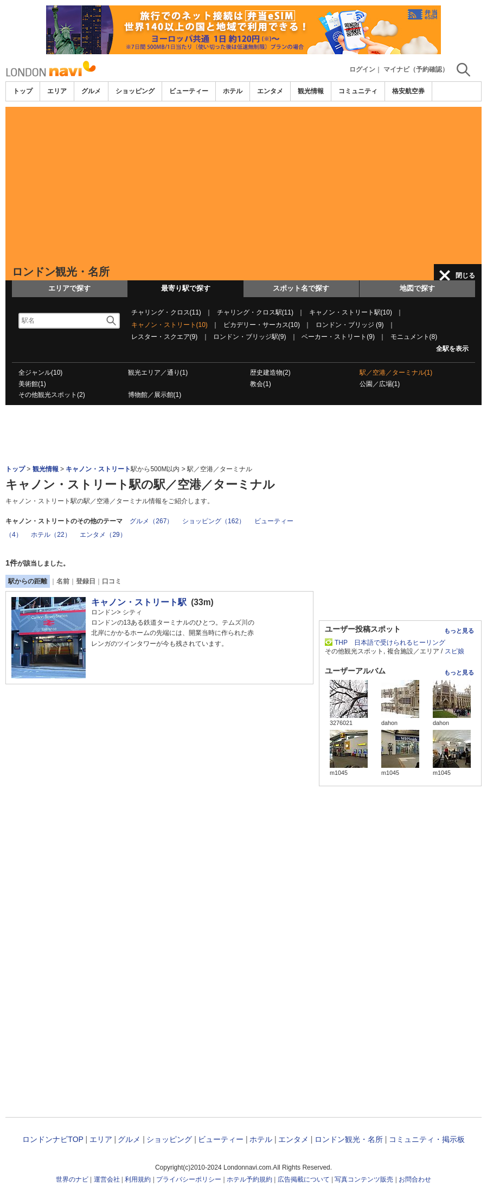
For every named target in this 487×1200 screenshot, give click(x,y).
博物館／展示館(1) (155, 395)
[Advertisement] (243, 183)
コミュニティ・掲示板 (427, 1139)
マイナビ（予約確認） (415, 69)
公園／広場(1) (380, 384)
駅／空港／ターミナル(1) (396, 372)
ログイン (362, 69)
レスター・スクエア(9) (164, 337)
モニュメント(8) (414, 337)
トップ (23, 91)
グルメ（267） (151, 521)
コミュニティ (357, 91)
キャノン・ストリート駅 (139, 602)
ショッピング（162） (213, 521)
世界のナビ (72, 1179)
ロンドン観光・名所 (349, 1139)
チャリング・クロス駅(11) (255, 312)
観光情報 (311, 91)
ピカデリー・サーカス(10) (261, 325)
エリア (57, 91)
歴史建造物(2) (270, 372)
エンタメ (270, 91)
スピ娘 (454, 651)
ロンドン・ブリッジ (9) (350, 325)
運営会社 (107, 1179)
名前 (62, 581)
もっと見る (459, 630)
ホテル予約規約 (249, 1179)
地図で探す (417, 288)
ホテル (232, 91)
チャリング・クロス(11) (166, 312)
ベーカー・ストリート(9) (338, 337)
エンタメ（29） (103, 534)
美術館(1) (32, 384)
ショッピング (135, 91)
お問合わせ (415, 1179)
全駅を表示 (452, 348)
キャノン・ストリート (98, 469)
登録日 (85, 581)
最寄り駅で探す (185, 288)
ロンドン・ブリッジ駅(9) (249, 337)
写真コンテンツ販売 (364, 1179)
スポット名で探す (301, 288)
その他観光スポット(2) (51, 395)
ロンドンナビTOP (52, 1139)
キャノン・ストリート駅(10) (350, 312)
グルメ (91, 91)
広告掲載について (304, 1179)
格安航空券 (408, 91)
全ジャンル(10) (40, 372)
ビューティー (188, 91)
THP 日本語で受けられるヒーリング (390, 642)
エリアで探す (69, 288)
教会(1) (260, 384)
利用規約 (138, 1179)
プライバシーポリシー (188, 1179)
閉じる (465, 275)
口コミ (111, 581)
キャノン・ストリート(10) (169, 325)
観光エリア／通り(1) (158, 372)
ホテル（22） (51, 534)
